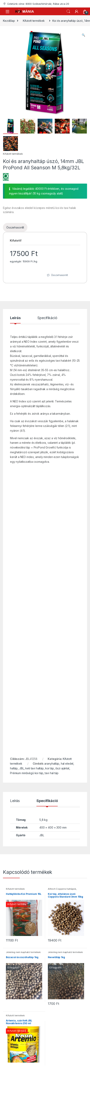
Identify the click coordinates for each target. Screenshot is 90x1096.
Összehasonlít (15, 227)
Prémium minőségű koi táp (26, 773)
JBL (21, 768)
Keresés (68, 11)
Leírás (15, 318)
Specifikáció (47, 318)
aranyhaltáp (51, 763)
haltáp (14, 768)
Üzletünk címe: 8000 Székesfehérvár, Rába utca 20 (36, 4)
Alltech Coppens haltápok (62, 888)
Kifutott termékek (34, 20)
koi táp (49, 768)
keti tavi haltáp (34, 768)
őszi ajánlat (62, 768)
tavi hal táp (51, 773)
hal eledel (67, 763)
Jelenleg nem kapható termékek (23, 952)
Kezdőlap (9, 20)
